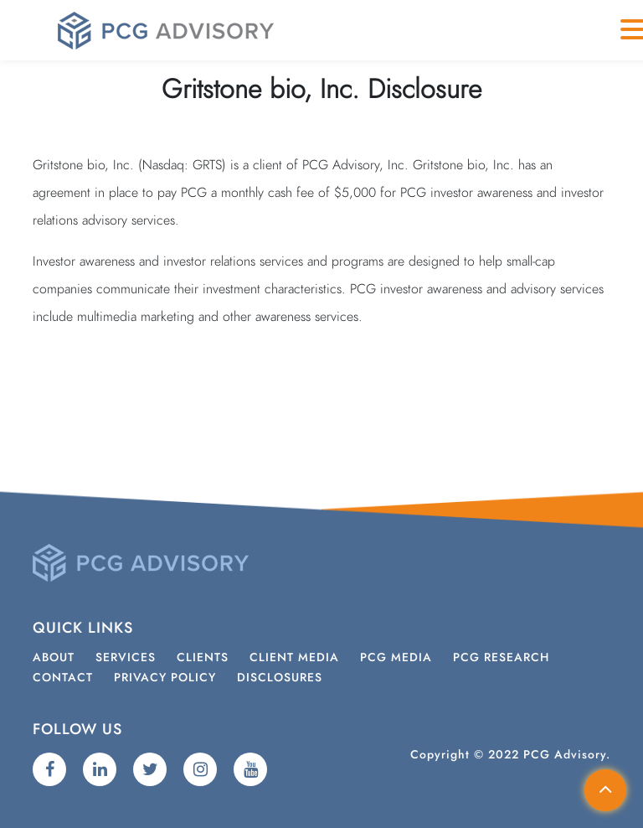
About (54, 658)
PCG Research (501, 658)
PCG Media (396, 658)
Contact (63, 678)
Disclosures (279, 678)
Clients (203, 658)
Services (125, 658)
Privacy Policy (165, 678)
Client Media (294, 658)
